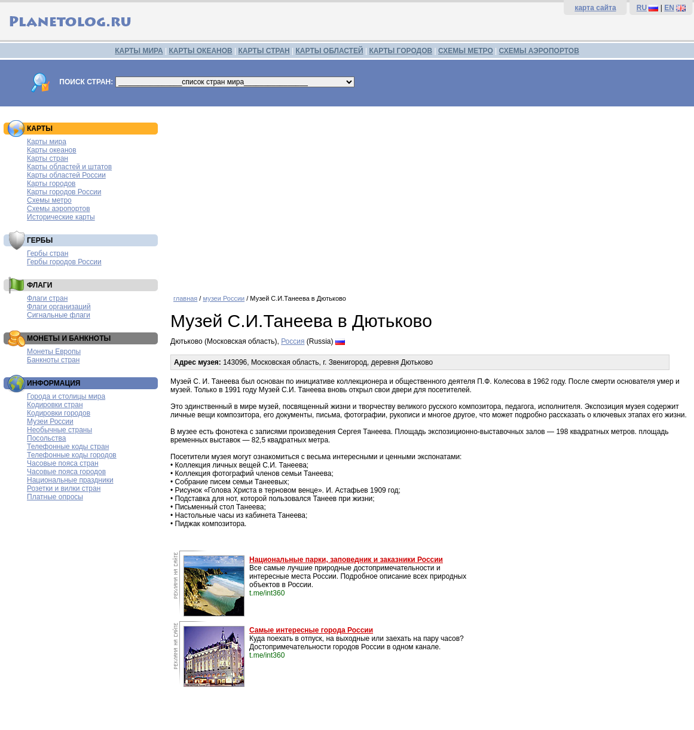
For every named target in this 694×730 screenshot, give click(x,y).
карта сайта (595, 8)
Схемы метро (49, 200)
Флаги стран (47, 298)
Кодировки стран (55, 405)
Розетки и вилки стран (63, 488)
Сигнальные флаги (58, 315)
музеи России (223, 298)
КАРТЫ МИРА (139, 51)
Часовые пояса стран (63, 463)
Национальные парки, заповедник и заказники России (346, 559)
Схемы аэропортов (58, 208)
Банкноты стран (53, 360)
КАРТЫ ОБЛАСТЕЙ (329, 51)
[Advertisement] (429, 196)
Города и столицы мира (66, 396)
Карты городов (51, 183)
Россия (292, 341)
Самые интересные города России (311, 630)
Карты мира (46, 142)
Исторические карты (61, 217)
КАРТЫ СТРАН (264, 51)
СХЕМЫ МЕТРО (465, 51)
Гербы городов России (64, 262)
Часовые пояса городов (66, 472)
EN (669, 8)
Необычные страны (59, 430)
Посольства (46, 438)
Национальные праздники (70, 480)
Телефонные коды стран (68, 446)
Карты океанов (52, 150)
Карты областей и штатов (69, 167)
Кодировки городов (58, 413)
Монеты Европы (54, 351)
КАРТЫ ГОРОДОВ (400, 51)
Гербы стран (47, 253)
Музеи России (50, 421)
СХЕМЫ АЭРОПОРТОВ (539, 51)
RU (642, 8)
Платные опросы (55, 497)
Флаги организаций (59, 307)
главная (185, 298)
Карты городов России (64, 192)
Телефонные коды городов (72, 455)
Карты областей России (66, 175)
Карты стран (47, 158)
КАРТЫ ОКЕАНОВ (200, 51)
